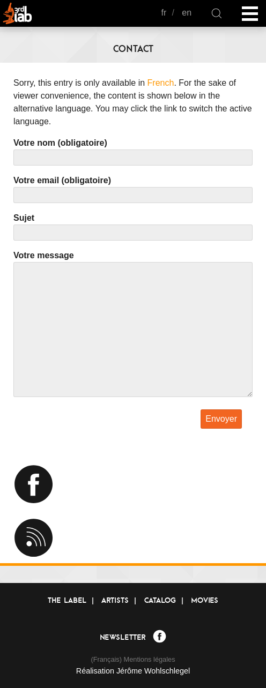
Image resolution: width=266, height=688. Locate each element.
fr (164, 12)
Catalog (160, 600)
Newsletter (122, 637)
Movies (204, 600)
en (186, 12)
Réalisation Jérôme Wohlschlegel (133, 671)
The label (67, 600)
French (160, 82)
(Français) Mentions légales (133, 659)
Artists (115, 600)
